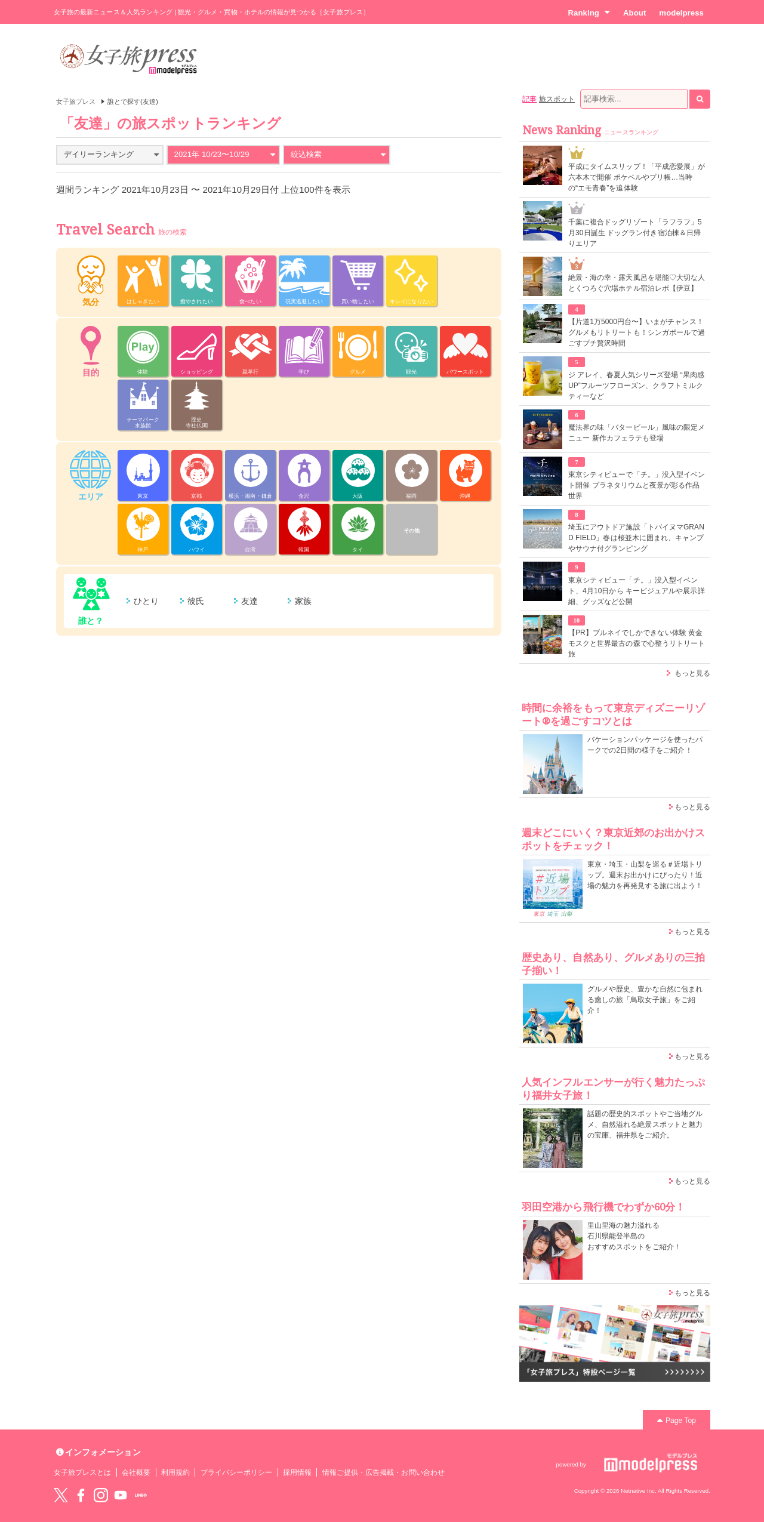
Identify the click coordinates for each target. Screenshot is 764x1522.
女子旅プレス (76, 101)
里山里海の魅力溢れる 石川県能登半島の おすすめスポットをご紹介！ (634, 1236)
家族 (303, 601)
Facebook (80, 1495)
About (634, 12)
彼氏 (195, 601)
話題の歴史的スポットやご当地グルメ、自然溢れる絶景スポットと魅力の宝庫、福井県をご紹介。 (645, 1124)
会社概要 (136, 1472)
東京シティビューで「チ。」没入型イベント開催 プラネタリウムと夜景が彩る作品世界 (636, 485)
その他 (411, 531)
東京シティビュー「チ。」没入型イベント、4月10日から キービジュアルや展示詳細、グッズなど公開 (636, 591)
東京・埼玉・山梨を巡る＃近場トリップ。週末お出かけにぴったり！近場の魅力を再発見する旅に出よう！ (645, 875)
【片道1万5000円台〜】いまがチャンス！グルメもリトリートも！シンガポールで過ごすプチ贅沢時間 (636, 332)
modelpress (681, 12)
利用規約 (175, 1472)
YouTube (120, 1495)
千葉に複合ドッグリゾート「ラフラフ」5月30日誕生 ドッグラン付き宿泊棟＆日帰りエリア (635, 233)
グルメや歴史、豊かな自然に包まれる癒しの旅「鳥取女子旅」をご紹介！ (645, 1000)
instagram (101, 1495)
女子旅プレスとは (82, 1472)
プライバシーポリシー (237, 1472)
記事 (529, 99)
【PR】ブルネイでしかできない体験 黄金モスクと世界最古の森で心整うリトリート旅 (636, 643)
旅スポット (557, 99)
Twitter (61, 1495)
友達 (249, 601)
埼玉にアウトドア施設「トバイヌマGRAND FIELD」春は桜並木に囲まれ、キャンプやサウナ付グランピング (636, 538)
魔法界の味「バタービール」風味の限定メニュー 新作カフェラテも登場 (636, 432)
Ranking (589, 12)
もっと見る (692, 673)
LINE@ (141, 1495)
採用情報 (297, 1472)
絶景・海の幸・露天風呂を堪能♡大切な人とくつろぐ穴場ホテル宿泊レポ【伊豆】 (636, 282)
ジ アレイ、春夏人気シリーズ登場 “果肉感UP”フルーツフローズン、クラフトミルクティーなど (636, 385)
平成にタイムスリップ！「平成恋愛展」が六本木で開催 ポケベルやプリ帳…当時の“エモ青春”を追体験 (636, 177)
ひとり (146, 601)
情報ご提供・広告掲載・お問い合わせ (383, 1472)
